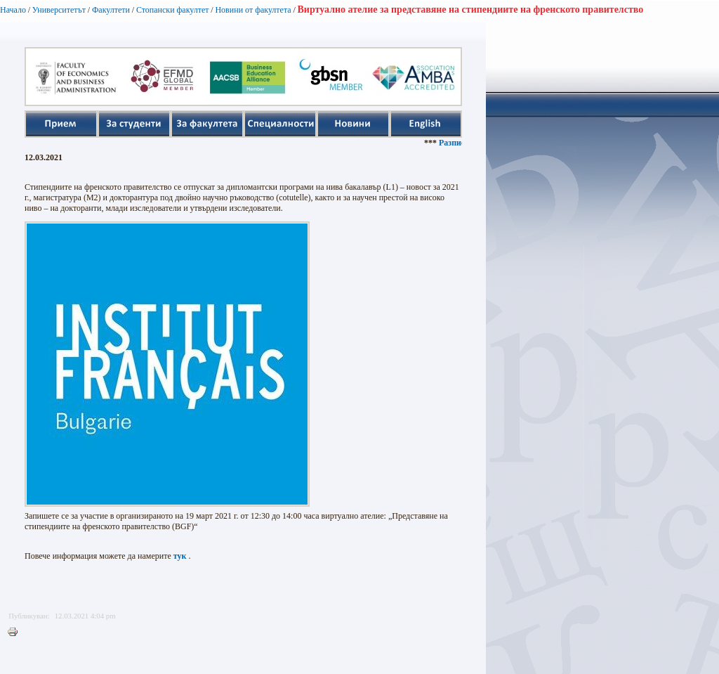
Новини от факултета (253, 10)
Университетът (59, 10)
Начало (13, 10)
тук (180, 556)
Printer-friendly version (16, 632)
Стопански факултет (172, 10)
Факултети (111, 10)
